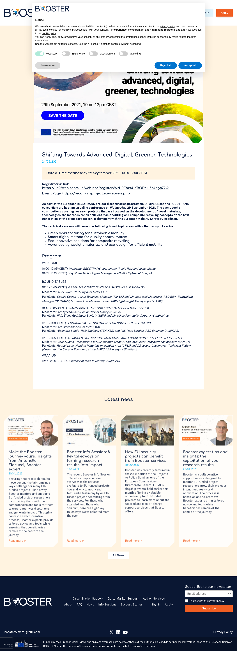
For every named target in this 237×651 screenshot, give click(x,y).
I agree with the (207, 601)
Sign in (155, 604)
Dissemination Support (87, 598)
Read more (17, 547)
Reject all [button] (165, 65)
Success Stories (131, 604)
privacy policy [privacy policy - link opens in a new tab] (167, 26)
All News (118, 555)
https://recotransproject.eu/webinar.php (96, 193)
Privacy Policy (223, 632)
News (90, 604)
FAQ (79, 604)
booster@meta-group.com (22, 632)
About (68, 604)
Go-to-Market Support (123, 598)
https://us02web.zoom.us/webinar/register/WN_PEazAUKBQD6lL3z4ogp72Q (105, 188)
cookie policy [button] (49, 33)
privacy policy (216, 601)
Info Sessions (107, 604)
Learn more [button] (48, 65)
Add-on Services (154, 598)
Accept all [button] (190, 65)
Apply (224, 13)
